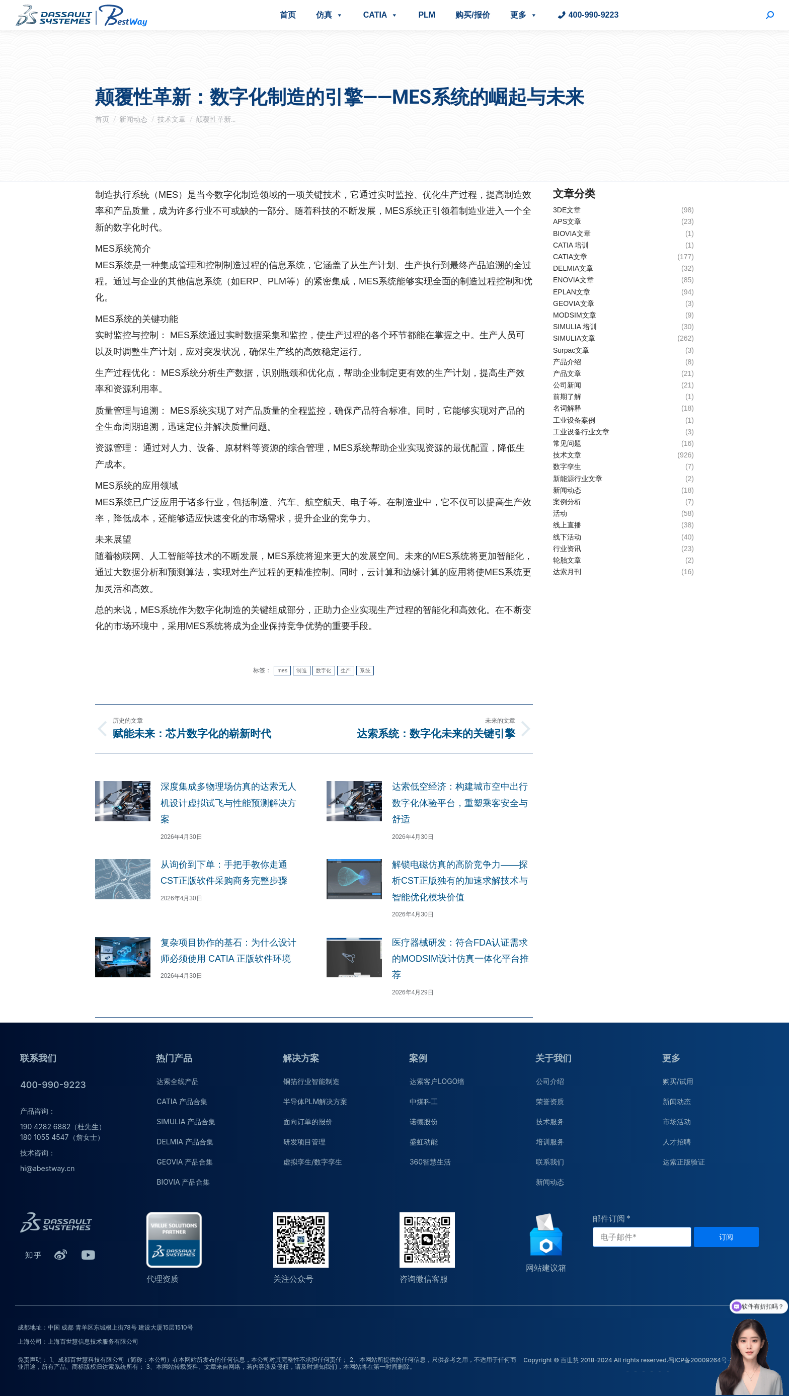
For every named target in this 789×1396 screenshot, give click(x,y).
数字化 (324, 670)
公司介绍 (550, 1081)
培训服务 (550, 1141)
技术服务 (550, 1121)
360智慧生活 (430, 1161)
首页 (288, 15)
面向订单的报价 (308, 1121)
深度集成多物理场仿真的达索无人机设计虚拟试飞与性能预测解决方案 (228, 803)
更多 (523, 15)
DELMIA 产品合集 (184, 1141)
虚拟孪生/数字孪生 (312, 1161)
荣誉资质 (550, 1101)
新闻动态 (550, 1182)
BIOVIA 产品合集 (183, 1182)
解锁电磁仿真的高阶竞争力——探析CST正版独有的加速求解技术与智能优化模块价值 (460, 881)
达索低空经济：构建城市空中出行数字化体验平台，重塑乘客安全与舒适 (460, 803)
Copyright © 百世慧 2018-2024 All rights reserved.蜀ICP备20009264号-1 (627, 1360)
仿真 (329, 15)
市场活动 (677, 1121)
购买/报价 (472, 15)
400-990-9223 (594, 15)
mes (282, 670)
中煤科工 (424, 1101)
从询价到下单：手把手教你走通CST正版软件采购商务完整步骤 (224, 873)
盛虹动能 (424, 1141)
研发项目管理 (304, 1141)
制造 (301, 670)
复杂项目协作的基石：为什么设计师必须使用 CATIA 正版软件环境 (228, 951)
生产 (346, 670)
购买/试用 (678, 1081)
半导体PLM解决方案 (315, 1101)
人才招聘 (677, 1141)
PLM (426, 15)
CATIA (381, 15)
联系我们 (550, 1161)
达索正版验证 (684, 1161)
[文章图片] (122, 801)
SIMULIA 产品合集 (185, 1121)
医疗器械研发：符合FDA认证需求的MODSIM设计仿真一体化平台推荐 (460, 959)
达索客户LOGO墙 (437, 1081)
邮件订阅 (609, 1218)
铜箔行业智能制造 (311, 1081)
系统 (365, 670)
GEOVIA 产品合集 (184, 1161)
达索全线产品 (177, 1081)
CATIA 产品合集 (181, 1101)
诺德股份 (424, 1121)
